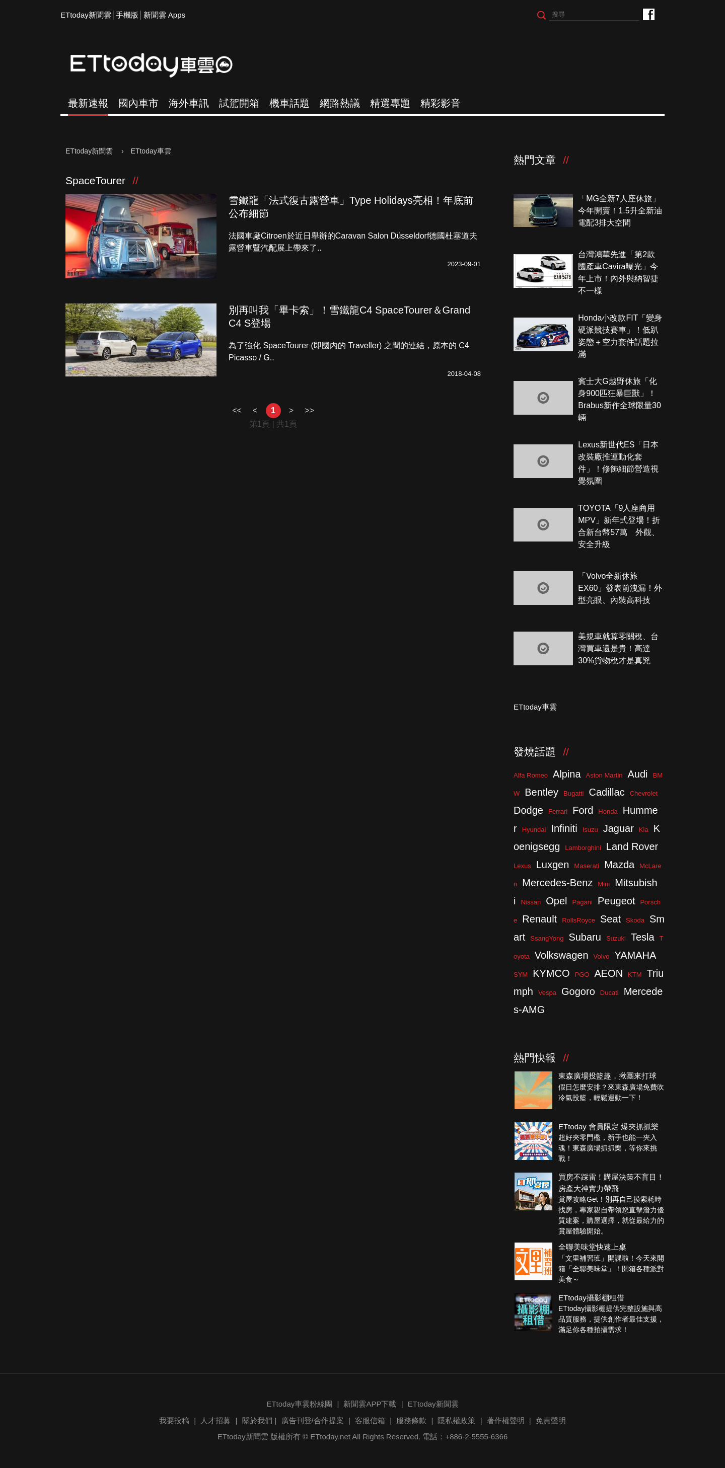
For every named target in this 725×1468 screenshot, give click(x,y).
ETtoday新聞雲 (85, 15)
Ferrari (557, 811)
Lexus (522, 866)
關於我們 (257, 1420)
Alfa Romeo (531, 775)
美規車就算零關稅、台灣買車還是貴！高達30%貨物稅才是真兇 (618, 648)
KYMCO (551, 973)
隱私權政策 (456, 1420)
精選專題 (390, 103)
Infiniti (564, 828)
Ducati (609, 992)
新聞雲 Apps (164, 15)
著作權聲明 (506, 1420)
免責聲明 (551, 1420)
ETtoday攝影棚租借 (591, 1297)
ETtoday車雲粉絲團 (648, 14)
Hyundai (534, 829)
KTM (634, 974)
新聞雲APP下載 (369, 1404)
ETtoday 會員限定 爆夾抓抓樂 (608, 1126)
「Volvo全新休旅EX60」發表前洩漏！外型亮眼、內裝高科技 (620, 588)
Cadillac (606, 792)
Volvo (602, 956)
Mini (604, 884)
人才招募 (215, 1420)
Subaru (584, 937)
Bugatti (573, 793)
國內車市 (138, 103)
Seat (610, 918)
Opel (556, 900)
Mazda (619, 864)
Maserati (586, 866)
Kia (643, 829)
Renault (539, 918)
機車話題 (289, 103)
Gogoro (578, 991)
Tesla (643, 937)
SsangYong (546, 938)
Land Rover (632, 846)
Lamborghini (583, 848)
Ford (582, 810)
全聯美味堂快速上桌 (592, 1247)
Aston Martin (604, 775)
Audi (638, 774)
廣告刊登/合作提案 (312, 1420)
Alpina (567, 774)
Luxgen (552, 864)
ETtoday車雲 (161, 65)
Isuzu (590, 829)
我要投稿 (174, 1420)
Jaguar (618, 828)
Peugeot (616, 900)
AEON (608, 973)
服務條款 (411, 1420)
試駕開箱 (239, 103)
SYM (521, 974)
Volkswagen (562, 955)
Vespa (547, 992)
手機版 (127, 15)
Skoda (635, 920)
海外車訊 (189, 103)
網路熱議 (340, 103)
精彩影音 (440, 103)
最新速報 (88, 103)
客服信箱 (370, 1420)
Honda (607, 811)
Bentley (541, 792)
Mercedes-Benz (557, 882)
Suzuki (616, 938)
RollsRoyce (578, 920)
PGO (582, 974)
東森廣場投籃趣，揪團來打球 (607, 1075)
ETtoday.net (330, 1436)
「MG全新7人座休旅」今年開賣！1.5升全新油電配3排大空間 (620, 210)
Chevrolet (644, 793)
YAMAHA (635, 955)
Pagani (582, 902)
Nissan (531, 902)
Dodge (528, 810)
